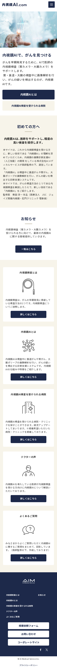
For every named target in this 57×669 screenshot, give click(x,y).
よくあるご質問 (12, 616)
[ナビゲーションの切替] (51, 4)
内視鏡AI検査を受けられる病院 (19, 605)
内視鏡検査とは (12, 595)
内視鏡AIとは (12, 600)
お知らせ (42, 595)
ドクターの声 (12, 611)
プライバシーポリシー (28, 665)
